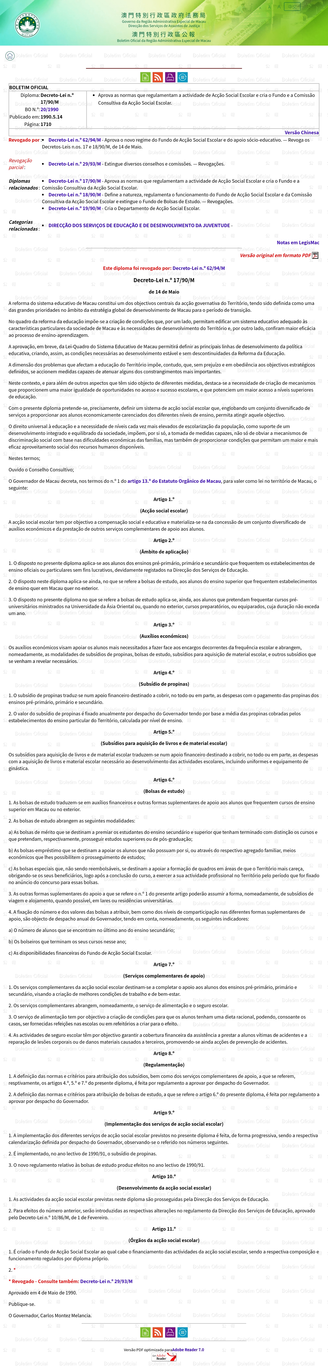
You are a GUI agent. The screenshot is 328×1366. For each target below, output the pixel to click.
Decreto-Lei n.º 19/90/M (75, 208)
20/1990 (50, 109)
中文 (292, 6)
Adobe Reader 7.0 (188, 1349)
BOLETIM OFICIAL (28, 87)
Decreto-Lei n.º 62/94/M (75, 139)
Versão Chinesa (302, 132)
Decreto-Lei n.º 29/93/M (75, 163)
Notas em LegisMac (298, 242)
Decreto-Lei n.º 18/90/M (75, 194)
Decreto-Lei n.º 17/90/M (75, 180)
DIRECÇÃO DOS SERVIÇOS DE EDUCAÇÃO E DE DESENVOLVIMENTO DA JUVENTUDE (139, 225)
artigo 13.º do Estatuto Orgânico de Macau (174, 480)
